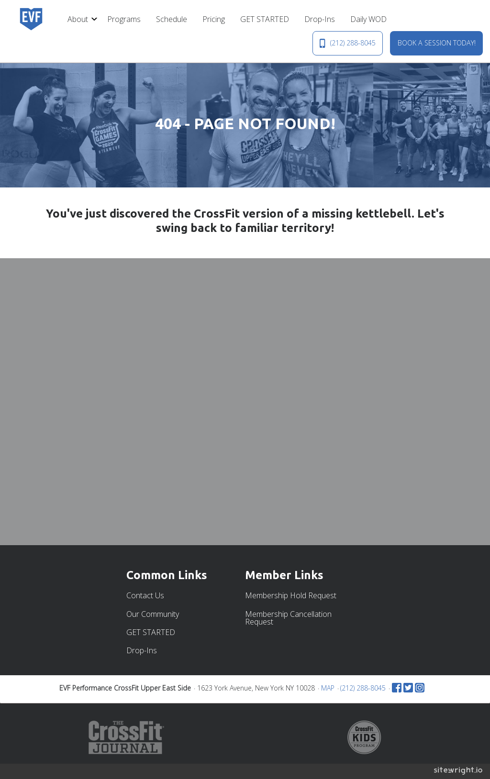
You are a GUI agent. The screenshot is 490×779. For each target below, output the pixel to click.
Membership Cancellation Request (288, 618)
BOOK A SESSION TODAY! (437, 42)
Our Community (152, 614)
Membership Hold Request (290, 595)
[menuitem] (80, 19)
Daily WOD (368, 19)
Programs (124, 19)
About (77, 19)
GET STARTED (264, 19)
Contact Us (145, 595)
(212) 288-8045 (347, 43)
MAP (327, 687)
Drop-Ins (319, 19)
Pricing (213, 19)
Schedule (171, 19)
